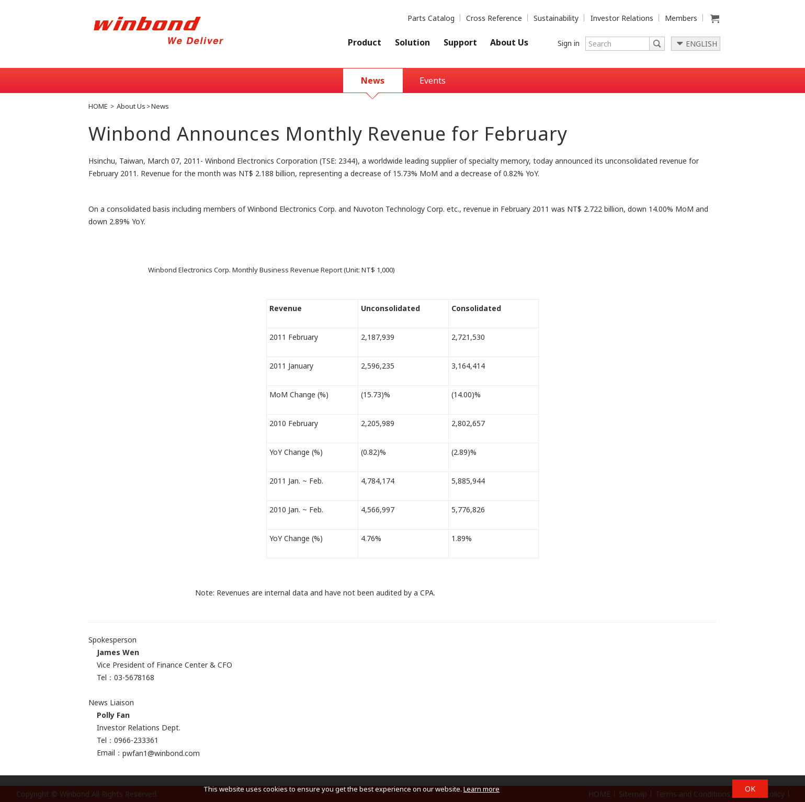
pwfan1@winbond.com (161, 753)
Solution (412, 42)
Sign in (569, 43)
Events (432, 80)
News (372, 80)
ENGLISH (701, 44)
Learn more (481, 789)
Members (681, 18)
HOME (98, 106)
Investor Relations (622, 18)
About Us (509, 42)
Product (364, 42)
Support (460, 42)
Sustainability (556, 18)
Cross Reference (494, 18)
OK (750, 789)
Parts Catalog (431, 18)
